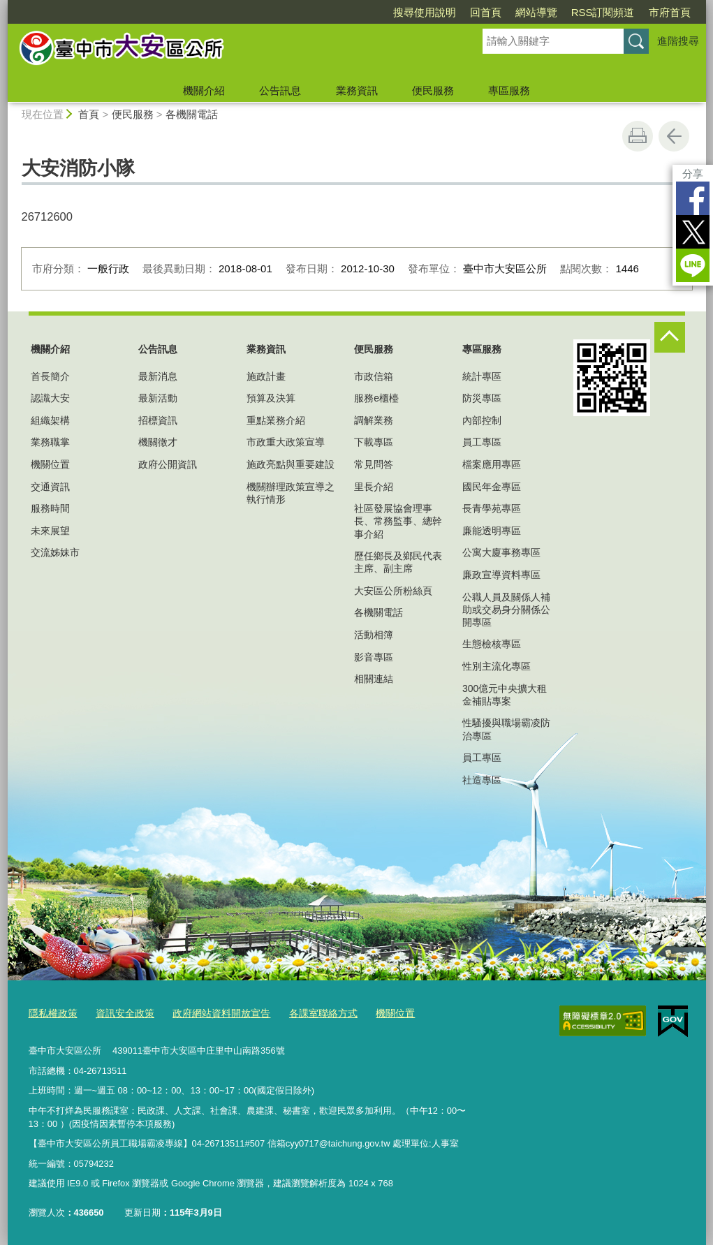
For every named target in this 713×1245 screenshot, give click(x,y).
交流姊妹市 (55, 552)
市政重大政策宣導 (286, 442)
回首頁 (485, 12)
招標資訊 (157, 420)
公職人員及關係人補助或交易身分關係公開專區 (506, 609)
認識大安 (50, 398)
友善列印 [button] (637, 136)
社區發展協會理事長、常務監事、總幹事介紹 (398, 521)
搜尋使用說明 (424, 12)
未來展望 (50, 530)
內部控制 (481, 420)
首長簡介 (50, 376)
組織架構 (50, 420)
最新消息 (157, 376)
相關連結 (373, 678)
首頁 (88, 114)
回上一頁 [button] (674, 136)
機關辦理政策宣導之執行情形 (291, 493)
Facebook (693, 198)
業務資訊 (357, 90)
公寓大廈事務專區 (501, 552)
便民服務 (433, 90)
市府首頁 (670, 12)
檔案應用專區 (491, 464)
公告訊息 (280, 90)
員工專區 (481, 442)
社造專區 (481, 780)
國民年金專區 (491, 486)
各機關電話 (192, 114)
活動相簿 (373, 634)
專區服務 (509, 90)
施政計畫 (266, 376)
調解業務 (373, 420)
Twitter (693, 232)
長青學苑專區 (491, 508)
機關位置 (50, 464)
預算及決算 (271, 398)
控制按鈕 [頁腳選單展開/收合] (669, 337)
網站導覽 (536, 12)
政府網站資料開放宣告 (210, 1012)
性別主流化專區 (496, 666)
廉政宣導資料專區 (501, 574)
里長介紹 (373, 486)
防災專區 (481, 398)
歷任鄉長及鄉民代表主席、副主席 (398, 562)
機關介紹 (204, 90)
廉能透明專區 (491, 530)
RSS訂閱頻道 (603, 12)
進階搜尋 (678, 41)
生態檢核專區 (491, 643)
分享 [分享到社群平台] (692, 173)
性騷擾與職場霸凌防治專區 (506, 729)
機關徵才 (157, 442)
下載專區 (373, 442)
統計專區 (481, 376)
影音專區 (373, 657)
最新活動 (157, 398)
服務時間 (50, 508)
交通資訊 (50, 486)
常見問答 (373, 464)
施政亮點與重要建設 (291, 464)
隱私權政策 (51, 1012)
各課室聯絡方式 (306, 1012)
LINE (693, 265)
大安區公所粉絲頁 (393, 590)
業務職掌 (50, 442)
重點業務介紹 (276, 420)
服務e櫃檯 (376, 398)
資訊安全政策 (119, 1012)
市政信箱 (373, 376)
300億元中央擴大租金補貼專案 (504, 695)
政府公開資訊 (167, 464)
